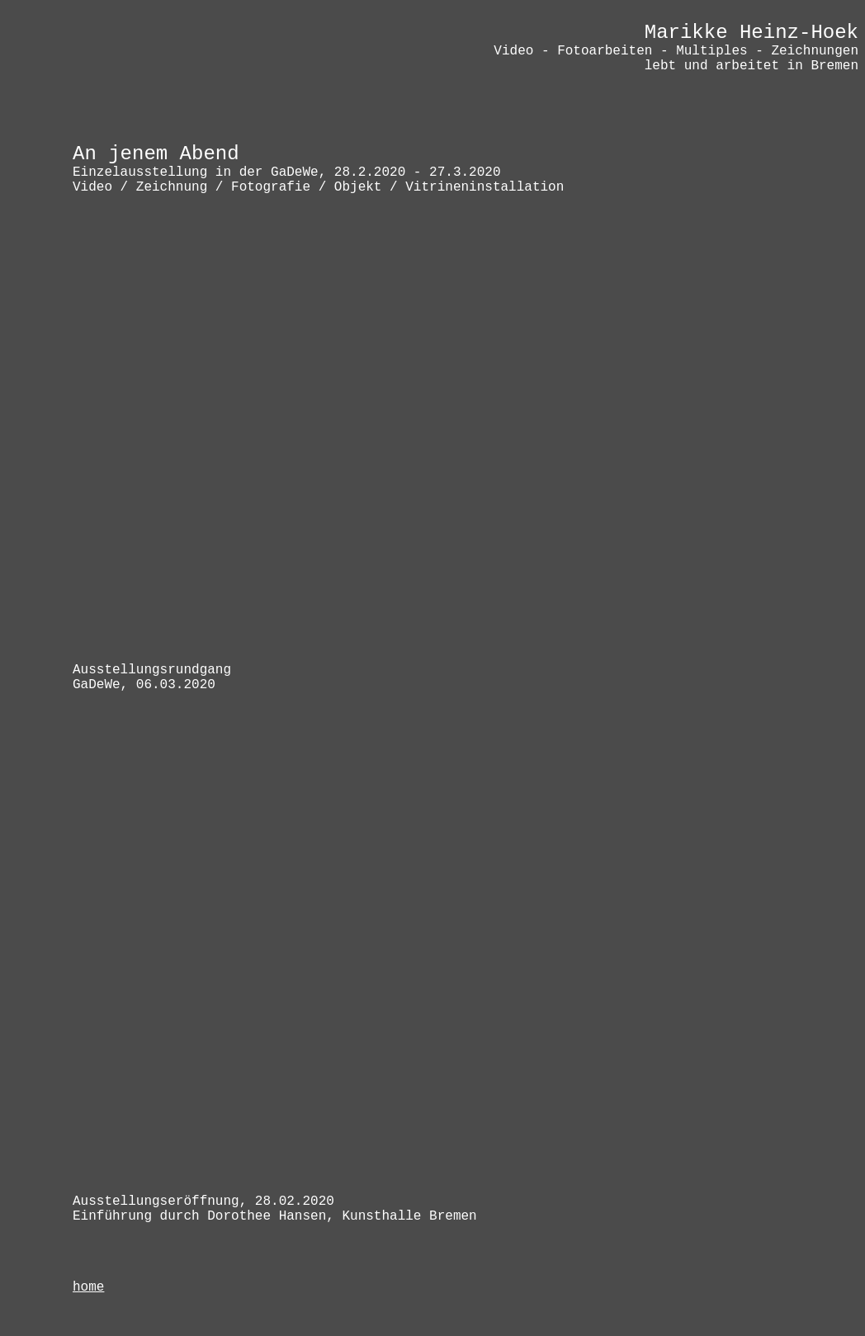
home (88, 1287)
